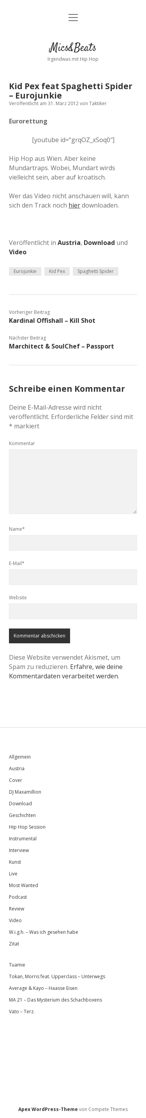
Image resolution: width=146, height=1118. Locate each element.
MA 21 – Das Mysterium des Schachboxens (55, 1000)
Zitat (14, 943)
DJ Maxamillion (25, 792)
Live (13, 873)
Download (99, 242)
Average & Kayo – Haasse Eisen (43, 988)
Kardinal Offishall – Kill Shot (52, 320)
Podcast (18, 897)
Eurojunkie (25, 271)
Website (18, 597)
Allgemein (20, 757)
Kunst (15, 862)
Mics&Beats (73, 48)
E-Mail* (17, 563)
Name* (17, 529)
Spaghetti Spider (95, 271)
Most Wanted (23, 885)
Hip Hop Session (27, 827)
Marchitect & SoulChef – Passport (61, 346)
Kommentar (22, 443)
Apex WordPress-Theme (48, 1109)
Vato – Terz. (22, 1011)
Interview (19, 850)
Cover (15, 780)
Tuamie (17, 964)
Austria (69, 242)
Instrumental (23, 838)
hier (74, 205)
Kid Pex (57, 271)
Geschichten (22, 815)
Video (17, 252)
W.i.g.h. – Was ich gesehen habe (43, 932)
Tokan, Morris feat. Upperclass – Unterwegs (57, 976)
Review (16, 908)
